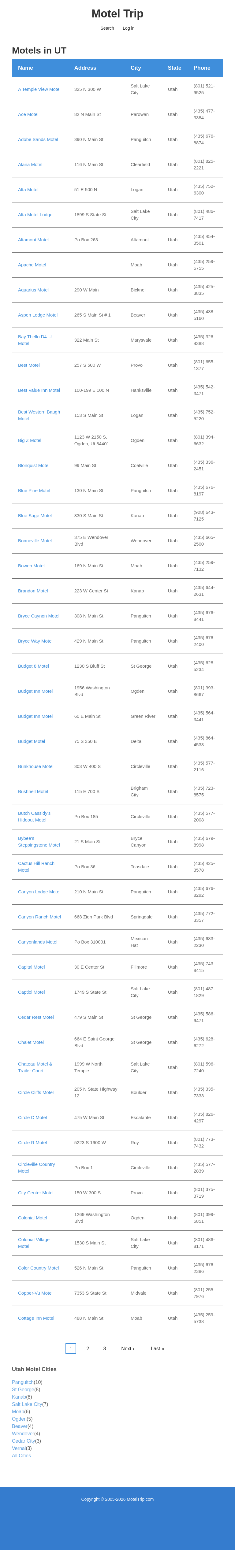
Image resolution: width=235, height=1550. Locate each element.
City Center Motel (36, 1192)
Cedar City (23, 1441)
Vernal (19, 1448)
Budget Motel (31, 741)
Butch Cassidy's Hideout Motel (34, 816)
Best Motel (29, 365)
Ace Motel (28, 114)
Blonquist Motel (34, 465)
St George (23, 1389)
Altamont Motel (33, 239)
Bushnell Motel (33, 791)
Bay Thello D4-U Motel (35, 340)
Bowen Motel (31, 565)
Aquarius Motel (33, 289)
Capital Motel (31, 967)
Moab (18, 1411)
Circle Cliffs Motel (36, 1092)
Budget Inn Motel (35, 691)
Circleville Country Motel (36, 1168)
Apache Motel (32, 264)
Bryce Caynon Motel (38, 615)
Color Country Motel (38, 1267)
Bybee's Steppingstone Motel (39, 842)
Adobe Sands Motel (38, 139)
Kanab (19, 1397)
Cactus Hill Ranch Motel (36, 867)
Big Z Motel (29, 440)
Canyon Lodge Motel (39, 891)
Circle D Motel (32, 1117)
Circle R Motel (32, 1142)
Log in (128, 28)
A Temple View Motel (39, 89)
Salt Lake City (27, 1404)
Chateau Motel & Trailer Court (35, 1067)
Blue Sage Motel (35, 515)
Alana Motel (30, 164)
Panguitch (23, 1382)
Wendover (23, 1433)
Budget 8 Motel (33, 666)
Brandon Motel (33, 590)
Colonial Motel (32, 1217)
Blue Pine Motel (34, 490)
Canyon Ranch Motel (39, 916)
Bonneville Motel (35, 540)
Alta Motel (28, 189)
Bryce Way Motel (35, 640)
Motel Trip (117, 13)
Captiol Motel (31, 992)
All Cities (21, 1455)
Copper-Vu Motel (35, 1293)
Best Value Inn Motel (39, 390)
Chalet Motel (31, 1042)
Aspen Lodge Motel (38, 314)
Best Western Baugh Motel (39, 415)
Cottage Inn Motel (36, 1318)
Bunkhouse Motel (36, 766)
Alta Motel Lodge (35, 214)
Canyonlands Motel (37, 941)
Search (107, 28)
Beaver (20, 1426)
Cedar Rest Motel (36, 1017)
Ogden (19, 1419)
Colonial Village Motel (34, 1243)
